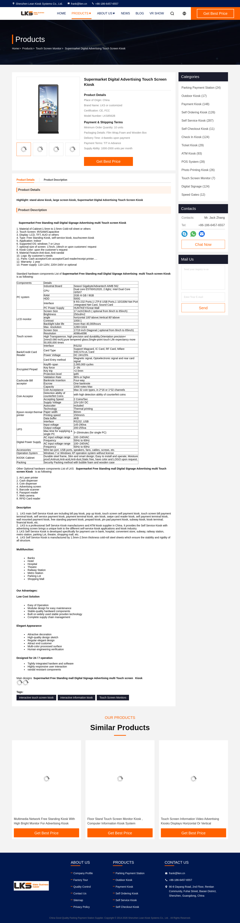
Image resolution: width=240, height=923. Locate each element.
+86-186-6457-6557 (105, 3)
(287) (198, 120)
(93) (192, 153)
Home (61, 13)
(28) (193, 161)
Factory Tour (80, 879)
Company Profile (83, 873)
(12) (193, 194)
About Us (106, 13)
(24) (201, 87)
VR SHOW (157, 13)
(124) (195, 137)
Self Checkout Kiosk (127, 906)
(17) (194, 95)
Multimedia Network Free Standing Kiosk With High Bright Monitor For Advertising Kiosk (117, 821)
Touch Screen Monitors (112, 697)
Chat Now (203, 244)
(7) (198, 178)
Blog (140, 13)
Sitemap (78, 900)
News (125, 13)
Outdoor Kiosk (124, 879)
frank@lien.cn (77, 3)
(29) (193, 145)
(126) (198, 112)
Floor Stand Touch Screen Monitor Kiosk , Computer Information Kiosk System (188, 821)
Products (82, 13)
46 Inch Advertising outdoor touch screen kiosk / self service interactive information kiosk (46, 821)
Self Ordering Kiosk (127, 893)
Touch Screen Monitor (48, 48)
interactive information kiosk (76, 697)
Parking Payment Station (130, 873)
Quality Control (82, 886)
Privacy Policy (81, 906)
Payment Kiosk (124, 886)
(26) (198, 170)
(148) (195, 104)
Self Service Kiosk (126, 900)
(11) (198, 128)
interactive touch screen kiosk (36, 697)
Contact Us (79, 893)
